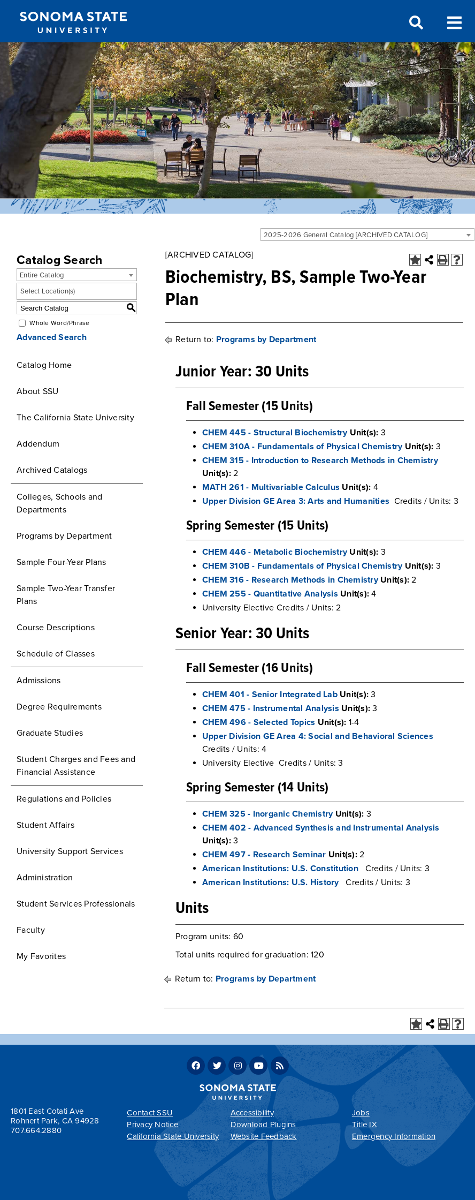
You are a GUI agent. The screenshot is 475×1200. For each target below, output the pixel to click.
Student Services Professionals (76, 904)
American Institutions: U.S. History (270, 882)
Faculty (31, 930)
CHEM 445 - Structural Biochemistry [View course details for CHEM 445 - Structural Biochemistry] (275, 432)
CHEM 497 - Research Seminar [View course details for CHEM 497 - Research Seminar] (264, 854)
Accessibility (252, 1113)
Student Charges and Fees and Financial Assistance (76, 766)
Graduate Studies (50, 733)
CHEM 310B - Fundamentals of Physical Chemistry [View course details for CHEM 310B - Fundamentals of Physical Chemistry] (302, 566)
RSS (280, 1065)
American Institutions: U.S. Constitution (280, 868)
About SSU (37, 391)
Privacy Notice (152, 1124)
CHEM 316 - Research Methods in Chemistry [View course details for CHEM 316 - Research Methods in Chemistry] (290, 580)
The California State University (75, 417)
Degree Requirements (59, 706)
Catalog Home (44, 365)
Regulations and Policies (64, 799)
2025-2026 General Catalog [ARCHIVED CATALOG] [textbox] (345, 235)
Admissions (39, 680)
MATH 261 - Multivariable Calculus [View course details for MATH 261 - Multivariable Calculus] (271, 487)
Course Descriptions (56, 627)
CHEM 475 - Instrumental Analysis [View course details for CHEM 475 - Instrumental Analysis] (270, 708)
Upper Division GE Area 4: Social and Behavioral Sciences (317, 736)
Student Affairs (45, 825)
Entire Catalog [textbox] (42, 275)
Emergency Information (393, 1136)
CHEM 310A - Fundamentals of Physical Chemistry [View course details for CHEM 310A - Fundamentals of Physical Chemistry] (302, 446)
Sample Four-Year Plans (61, 562)
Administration (45, 877)
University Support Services (70, 851)
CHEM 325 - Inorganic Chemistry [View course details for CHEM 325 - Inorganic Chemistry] (267, 814)
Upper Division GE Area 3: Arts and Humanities (295, 501)
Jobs (361, 1113)
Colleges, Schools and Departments (59, 503)
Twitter (217, 1065)
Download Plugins (263, 1124)
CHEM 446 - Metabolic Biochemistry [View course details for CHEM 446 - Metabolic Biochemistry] (274, 552)
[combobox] (367, 234)
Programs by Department (64, 536)
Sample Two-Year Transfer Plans (66, 595)
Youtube (258, 1065)
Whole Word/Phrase (59, 323)
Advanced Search (52, 337)
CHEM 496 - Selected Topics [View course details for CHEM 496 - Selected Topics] (259, 722)
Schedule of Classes (56, 653)
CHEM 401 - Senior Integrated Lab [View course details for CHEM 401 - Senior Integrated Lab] (270, 694)
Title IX (364, 1124)
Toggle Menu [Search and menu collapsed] (454, 21)
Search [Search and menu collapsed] (415, 23)
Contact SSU (150, 1113)
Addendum (38, 444)
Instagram (237, 1065)
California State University (173, 1136)
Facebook (196, 1065)
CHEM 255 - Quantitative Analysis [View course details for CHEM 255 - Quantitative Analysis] (270, 593)
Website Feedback (264, 1136)
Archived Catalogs (52, 470)
